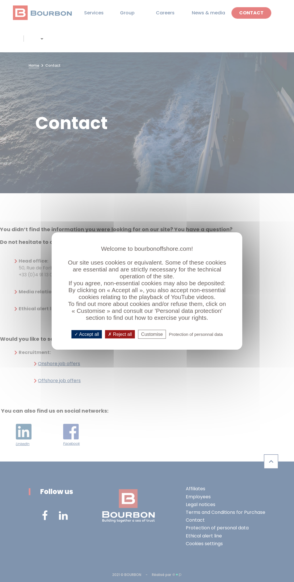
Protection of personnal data (196, 334)
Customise (152, 334)
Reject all (120, 334)
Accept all (86, 334)
